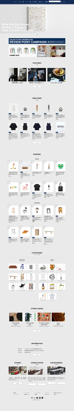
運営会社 (55, 404)
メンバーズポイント (27, 402)
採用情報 (35, 404)
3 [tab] (38, 41)
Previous (5, 26)
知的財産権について (27, 404)
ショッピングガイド (37, 402)
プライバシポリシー (16, 404)
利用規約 (14, 402)
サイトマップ (47, 402)
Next (69, 26)
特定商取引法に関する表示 (58, 402)
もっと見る (37, 93)
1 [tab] (35, 41)
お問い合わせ (47, 404)
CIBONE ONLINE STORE (37, 7)
